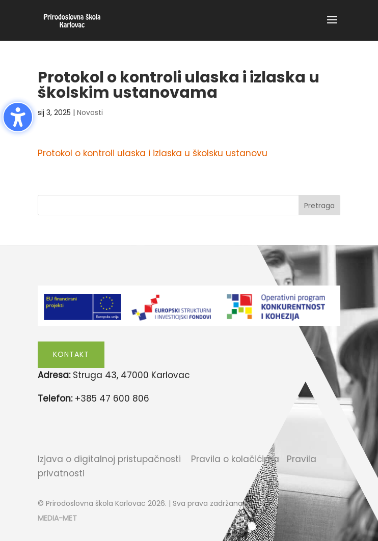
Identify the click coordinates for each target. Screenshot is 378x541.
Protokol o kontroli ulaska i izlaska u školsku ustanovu (152, 153)
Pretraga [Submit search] (319, 206)
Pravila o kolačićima (235, 459)
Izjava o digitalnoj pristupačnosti (109, 459)
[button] (332, 26)
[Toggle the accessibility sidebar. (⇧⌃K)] (18, 117)
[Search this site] (189, 205)
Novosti (90, 112)
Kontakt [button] (71, 354)
